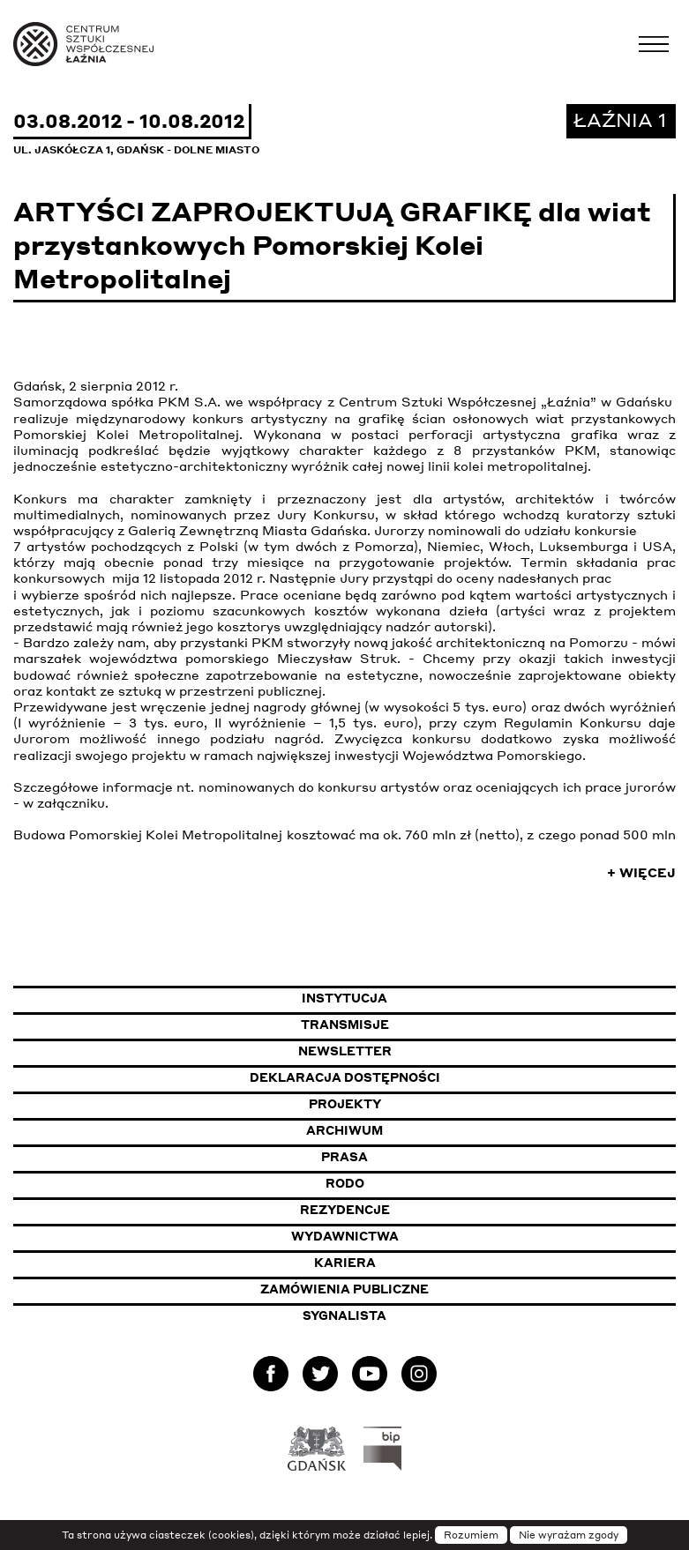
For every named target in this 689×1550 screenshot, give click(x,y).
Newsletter (345, 1051)
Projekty (345, 1104)
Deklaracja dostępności (345, 1077)
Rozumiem (471, 1535)
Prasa (344, 1157)
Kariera (345, 1263)
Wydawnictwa (345, 1236)
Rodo (345, 1183)
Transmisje (431, 1024)
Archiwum (344, 1130)
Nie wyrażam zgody (568, 1535)
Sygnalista (344, 1315)
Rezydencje (345, 1210)
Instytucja (344, 998)
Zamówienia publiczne (390, 1288)
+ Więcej (641, 872)
